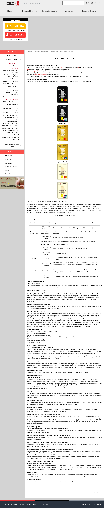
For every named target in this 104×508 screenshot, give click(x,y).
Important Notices (12, 59)
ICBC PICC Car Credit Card (10, 84)
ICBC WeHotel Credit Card (10, 115)
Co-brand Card (55, 52)
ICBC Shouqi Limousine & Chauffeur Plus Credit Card (10, 122)
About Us (69, 11)
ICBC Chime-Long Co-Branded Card (12, 93)
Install (23, 30)
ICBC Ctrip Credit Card (12, 90)
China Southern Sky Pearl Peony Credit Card (11, 75)
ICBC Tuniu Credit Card (66, 52)
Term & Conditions (32, 504)
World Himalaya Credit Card (10, 112)
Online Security (10, 174)
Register (8, 30)
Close (98, 496)
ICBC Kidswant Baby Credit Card (10, 109)
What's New (8, 156)
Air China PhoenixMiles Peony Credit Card (9, 71)
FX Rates (8, 159)
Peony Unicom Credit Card (10, 81)
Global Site (98, 3)
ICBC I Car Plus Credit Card (10, 102)
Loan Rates (8, 163)
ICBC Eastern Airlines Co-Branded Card (11, 87)
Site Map (21, 504)
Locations (14, 504)
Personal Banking (29, 11)
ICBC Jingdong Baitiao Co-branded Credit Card (10, 131)
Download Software (11, 166)
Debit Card (16, 66)
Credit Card (16, 134)
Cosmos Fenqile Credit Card (10, 125)
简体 (91, 3)
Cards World (45, 52)
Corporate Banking (49, 11)
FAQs (13, 30)
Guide (18, 30)
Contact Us (6, 504)
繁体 (87, 3)
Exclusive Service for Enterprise (10, 137)
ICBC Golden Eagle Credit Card (11, 118)
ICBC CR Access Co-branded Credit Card (10, 105)
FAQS (7, 170)
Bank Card (37, 52)
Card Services (12, 56)
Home (9, 11)
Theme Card (15, 139)
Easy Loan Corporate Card (10, 97)
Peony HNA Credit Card (11, 79)
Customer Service (88, 11)
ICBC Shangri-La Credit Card (10, 128)
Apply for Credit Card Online (12, 146)
